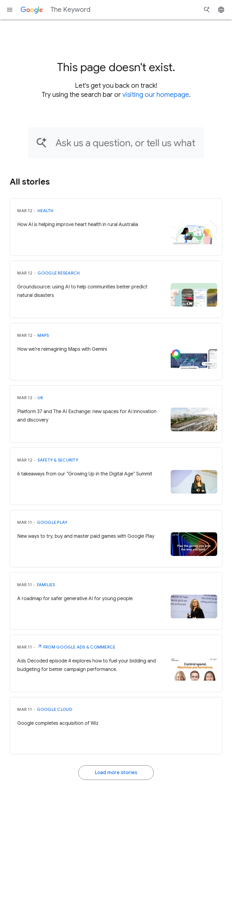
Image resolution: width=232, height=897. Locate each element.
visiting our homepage (155, 94)
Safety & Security (57, 460)
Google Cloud (54, 709)
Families (46, 584)
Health (45, 210)
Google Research (58, 273)
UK (40, 397)
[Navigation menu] (10, 10)
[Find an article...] (126, 142)
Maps (43, 335)
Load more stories (116, 773)
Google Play (52, 522)
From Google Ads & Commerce (76, 646)
